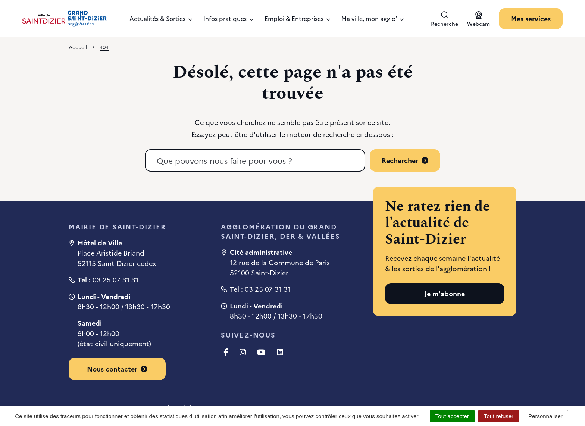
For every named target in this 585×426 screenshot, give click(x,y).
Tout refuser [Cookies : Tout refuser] (498, 416)
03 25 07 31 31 (115, 279)
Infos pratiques (228, 18)
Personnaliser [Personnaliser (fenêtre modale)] (545, 416)
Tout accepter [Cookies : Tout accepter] (452, 416)
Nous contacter (117, 368)
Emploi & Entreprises (297, 18)
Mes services (531, 18)
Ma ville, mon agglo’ (372, 18)
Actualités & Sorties (160, 18)
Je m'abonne (445, 293)
